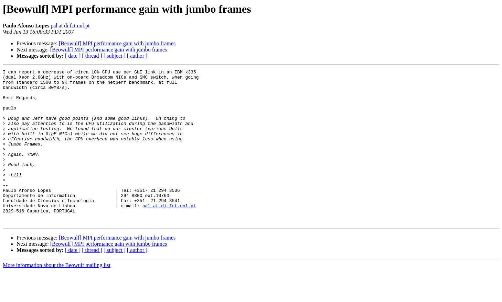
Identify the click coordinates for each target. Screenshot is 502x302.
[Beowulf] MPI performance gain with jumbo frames (117, 43)
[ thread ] (92, 56)
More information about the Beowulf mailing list (56, 296)
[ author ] (137, 56)
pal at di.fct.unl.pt (70, 25)
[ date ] (73, 56)
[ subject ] (115, 56)
